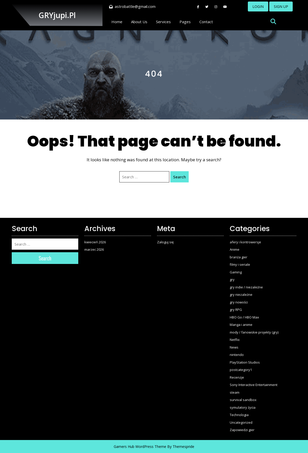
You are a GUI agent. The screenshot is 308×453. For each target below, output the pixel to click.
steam (234, 392)
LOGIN (258, 6)
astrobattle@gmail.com (132, 6)
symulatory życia (242, 407)
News (234, 347)
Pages (185, 21)
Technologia (239, 414)
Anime (234, 249)
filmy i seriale (240, 264)
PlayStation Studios (245, 362)
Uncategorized (241, 422)
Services (163, 21)
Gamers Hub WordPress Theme (140, 446)
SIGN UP (281, 6)
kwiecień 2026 (95, 242)
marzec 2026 (94, 249)
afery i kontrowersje (245, 242)
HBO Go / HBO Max (244, 317)
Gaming (236, 272)
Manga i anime (241, 324)
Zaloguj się (165, 242)
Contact (206, 21)
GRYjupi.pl (57, 15)
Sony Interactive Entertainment (253, 384)
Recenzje (237, 377)
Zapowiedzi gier (242, 430)
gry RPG (236, 309)
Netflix (235, 339)
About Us (139, 21)
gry (232, 279)
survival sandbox (243, 399)
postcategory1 (241, 369)
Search (179, 176)
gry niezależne (241, 294)
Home (116, 21)
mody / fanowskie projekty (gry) (254, 332)
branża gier (238, 257)
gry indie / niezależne (246, 287)
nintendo (237, 354)
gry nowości (239, 302)
